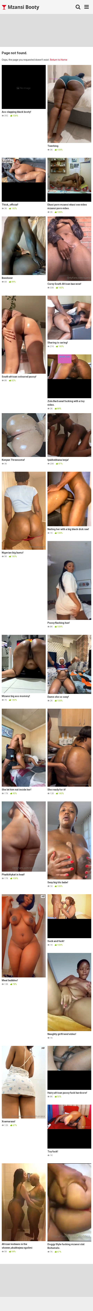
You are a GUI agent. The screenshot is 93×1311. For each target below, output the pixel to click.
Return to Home (58, 59)
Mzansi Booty (20, 7)
